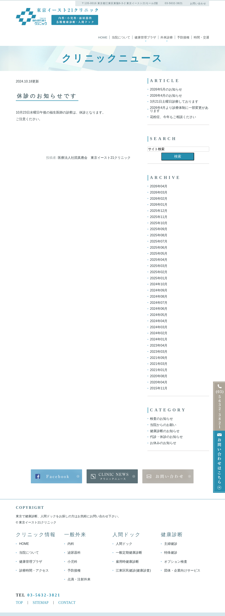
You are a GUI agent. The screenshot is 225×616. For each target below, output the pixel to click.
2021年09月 (158, 357)
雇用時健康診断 (127, 561)
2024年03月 (158, 327)
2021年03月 (158, 363)
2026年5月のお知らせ (166, 89)
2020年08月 (158, 376)
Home (102, 37)
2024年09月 (158, 290)
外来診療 (166, 37)
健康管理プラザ (145, 37)
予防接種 (183, 37)
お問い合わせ (198, 3)
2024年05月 (158, 315)
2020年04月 (158, 382)
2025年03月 (158, 266)
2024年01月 (158, 339)
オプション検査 (175, 561)
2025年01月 (158, 278)
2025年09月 (158, 229)
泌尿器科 (74, 553)
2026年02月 (158, 198)
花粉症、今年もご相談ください (173, 117)
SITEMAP (41, 602)
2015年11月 (158, 388)
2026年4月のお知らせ (166, 95)
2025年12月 (158, 210)
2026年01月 (158, 204)
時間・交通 (201, 37)
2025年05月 (158, 253)
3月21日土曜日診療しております (174, 101)
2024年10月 (158, 284)
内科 (70, 544)
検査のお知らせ (161, 418)
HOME (24, 544)
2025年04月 (158, 259)
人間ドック (124, 544)
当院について (121, 37)
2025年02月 (158, 272)
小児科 (72, 561)
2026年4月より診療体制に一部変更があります (179, 109)
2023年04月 (158, 345)
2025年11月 (158, 217)
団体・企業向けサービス (182, 570)
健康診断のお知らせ (165, 431)
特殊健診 (170, 553)
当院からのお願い (163, 425)
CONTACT (67, 602)
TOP (19, 602)
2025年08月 (158, 235)
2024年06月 (158, 308)
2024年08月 (158, 296)
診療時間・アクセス (34, 570)
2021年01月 (158, 370)
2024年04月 (158, 321)
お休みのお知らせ (163, 443)
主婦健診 (170, 544)
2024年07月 (158, 302)
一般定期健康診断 (129, 553)
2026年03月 (158, 192)
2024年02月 (158, 333)
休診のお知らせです (48, 96)
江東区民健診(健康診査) (133, 570)
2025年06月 (158, 247)
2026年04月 (158, 186)
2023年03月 (158, 351)
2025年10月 (158, 223)
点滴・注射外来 (78, 579)
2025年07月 (158, 241)
